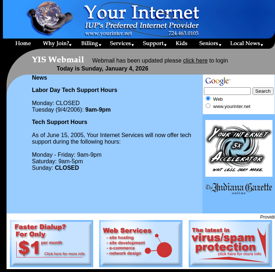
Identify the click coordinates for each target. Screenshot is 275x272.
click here (195, 60)
